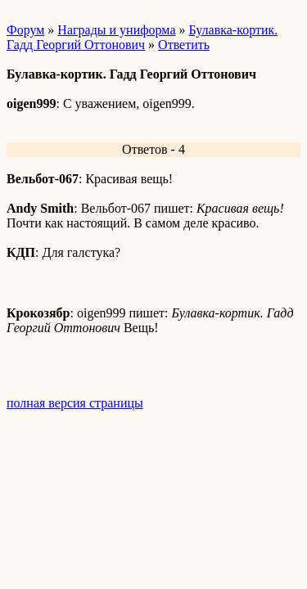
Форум (25, 30)
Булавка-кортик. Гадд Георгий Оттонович (142, 37)
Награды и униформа (116, 30)
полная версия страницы (75, 403)
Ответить (184, 45)
